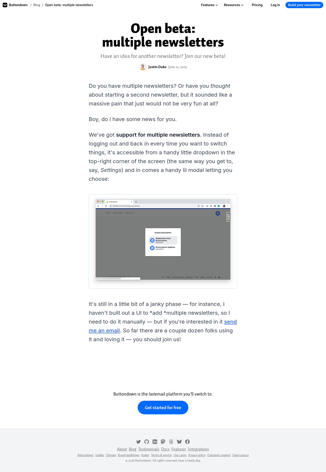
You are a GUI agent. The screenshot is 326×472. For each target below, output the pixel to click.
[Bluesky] (179, 441)
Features (209, 5)
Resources (234, 5)
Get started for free (163, 407)
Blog (36, 5)
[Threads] (171, 441)
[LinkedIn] (155, 441)
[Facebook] (187, 441)
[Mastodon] (163, 441)
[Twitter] (138, 441)
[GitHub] (146, 441)
